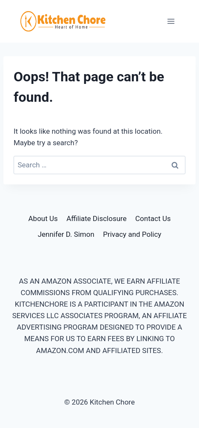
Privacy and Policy (132, 234)
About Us (43, 218)
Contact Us (153, 218)
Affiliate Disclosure (96, 218)
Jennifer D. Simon (66, 234)
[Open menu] (171, 21)
